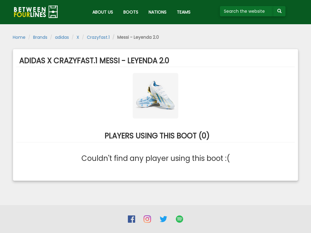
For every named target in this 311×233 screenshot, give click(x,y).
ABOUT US (102, 12)
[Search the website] (247, 11)
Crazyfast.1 (98, 37)
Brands (40, 37)
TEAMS (183, 12)
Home (19, 37)
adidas (62, 37)
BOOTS (130, 12)
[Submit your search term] (279, 11)
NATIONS (157, 12)
